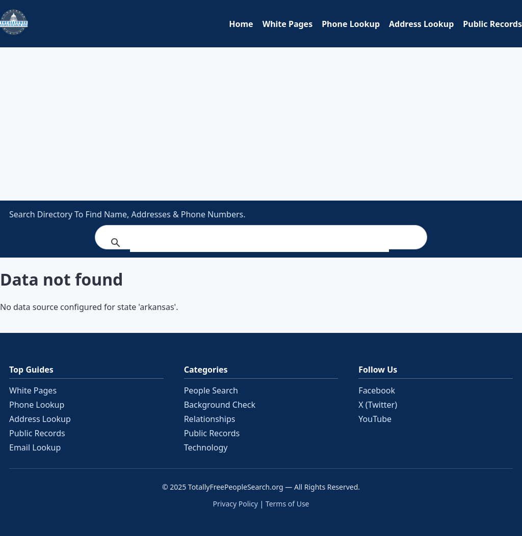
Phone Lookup (351, 24)
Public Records (492, 24)
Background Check (219, 404)
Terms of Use (287, 504)
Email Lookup (35, 447)
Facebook (376, 390)
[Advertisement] (261, 123)
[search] (259, 243)
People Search (211, 390)
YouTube (375, 419)
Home (241, 24)
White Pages (288, 24)
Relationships (210, 419)
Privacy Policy (235, 504)
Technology (206, 447)
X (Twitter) (377, 404)
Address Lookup (421, 24)
